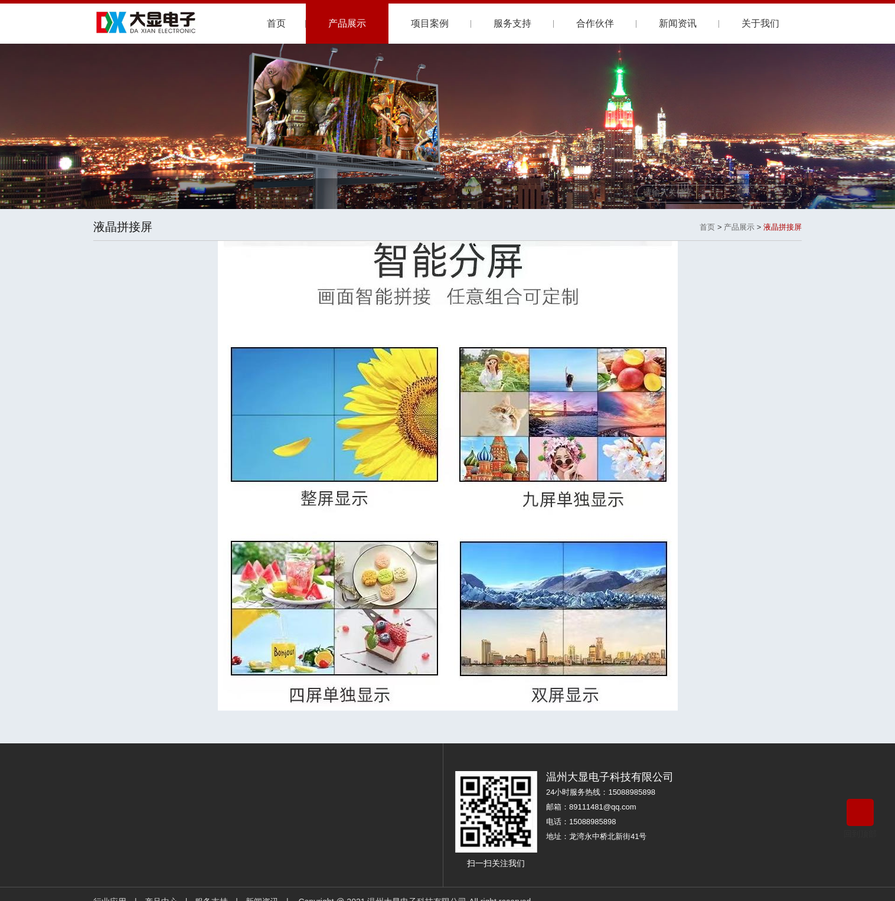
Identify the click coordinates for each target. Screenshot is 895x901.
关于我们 (760, 23)
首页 (276, 23)
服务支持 (512, 23)
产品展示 (347, 23)
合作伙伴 (595, 23)
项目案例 (430, 23)
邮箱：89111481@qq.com (591, 806)
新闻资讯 (678, 23)
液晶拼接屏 (782, 227)
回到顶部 (860, 818)
